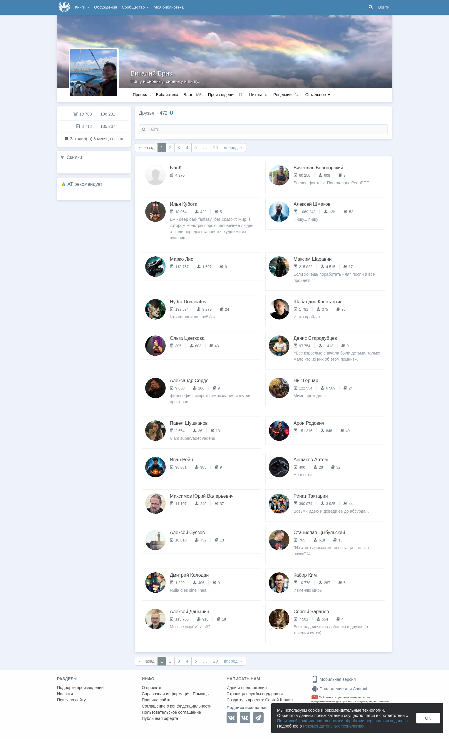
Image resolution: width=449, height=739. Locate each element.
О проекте (151, 687)
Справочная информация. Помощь (175, 693)
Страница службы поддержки (255, 693)
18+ (314, 697)
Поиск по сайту (71, 700)
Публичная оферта (160, 718)
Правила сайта (156, 700)
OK (428, 718)
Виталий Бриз (151, 73)
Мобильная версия (333, 679)
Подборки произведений (80, 687)
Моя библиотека (169, 7)
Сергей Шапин (279, 700)
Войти (383, 7)
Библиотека (167, 94)
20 (215, 147)
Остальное (317, 94)
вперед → (233, 147)
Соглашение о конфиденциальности (177, 706)
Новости (65, 693)
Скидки (74, 157)
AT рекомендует (85, 184)
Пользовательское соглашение (171, 712)
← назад (146, 147)
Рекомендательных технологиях (333, 726)
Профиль (141, 94)
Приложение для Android (339, 689)
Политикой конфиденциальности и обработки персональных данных (342, 720)
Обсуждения (105, 7)
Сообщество (135, 7)
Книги (82, 7)
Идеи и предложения (247, 687)
